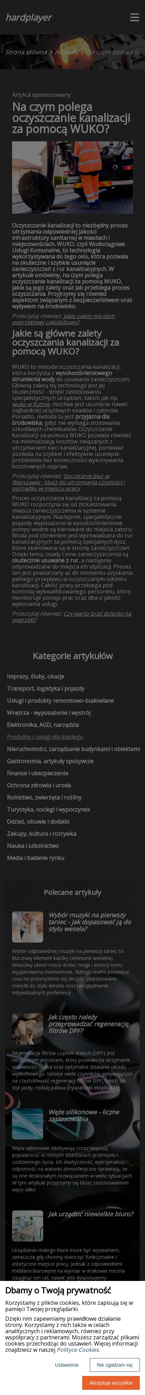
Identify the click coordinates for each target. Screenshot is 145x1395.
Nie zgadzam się (115, 1365)
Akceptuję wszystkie (111, 1383)
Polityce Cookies (78, 1350)
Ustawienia (66, 1365)
